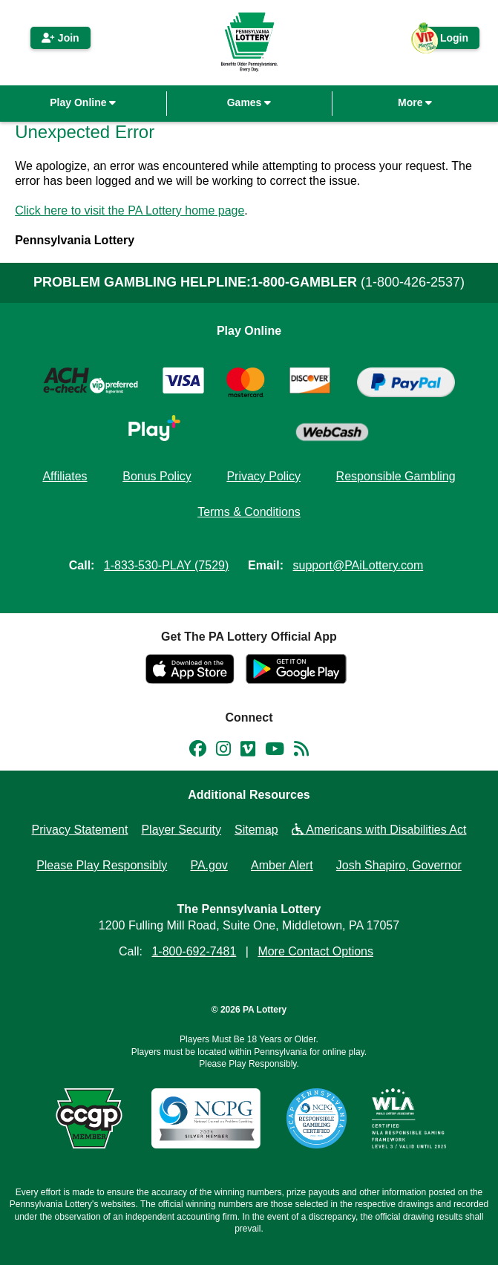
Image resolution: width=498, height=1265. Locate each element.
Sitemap (256, 829)
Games (249, 102)
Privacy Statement (80, 829)
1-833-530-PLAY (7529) (166, 565)
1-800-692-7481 (193, 951)
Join (60, 38)
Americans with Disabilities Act (379, 829)
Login (446, 40)
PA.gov (208, 865)
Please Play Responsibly (101, 865)
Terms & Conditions (249, 512)
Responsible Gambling (396, 476)
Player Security (181, 829)
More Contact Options (315, 951)
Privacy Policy (263, 476)
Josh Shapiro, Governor (399, 865)
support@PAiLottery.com (358, 565)
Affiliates (64, 476)
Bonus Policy (156, 476)
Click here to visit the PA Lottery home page (129, 210)
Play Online (83, 102)
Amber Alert (282, 865)
